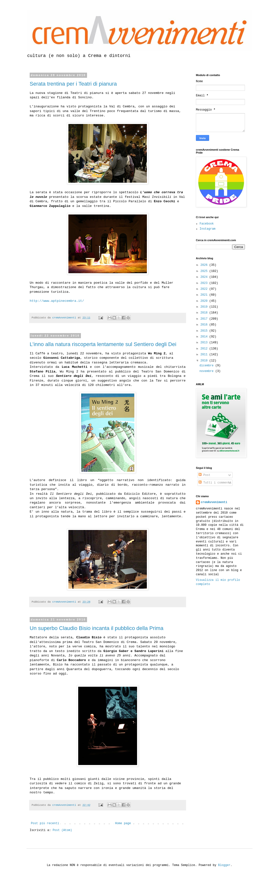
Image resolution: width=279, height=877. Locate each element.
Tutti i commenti (215, 482)
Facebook (207, 223)
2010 (205, 360)
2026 (205, 265)
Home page (123, 823)
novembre (207, 371)
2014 (205, 336)
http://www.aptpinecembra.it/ (57, 301)
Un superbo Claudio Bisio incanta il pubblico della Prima (96, 628)
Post (204, 475)
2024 (205, 277)
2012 (205, 348)
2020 (205, 301)
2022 (205, 289)
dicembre (207, 365)
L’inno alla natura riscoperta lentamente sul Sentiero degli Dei (103, 344)
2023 (205, 283)
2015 (205, 331)
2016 (205, 324)
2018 (205, 313)
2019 (205, 307)
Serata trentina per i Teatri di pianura (73, 84)
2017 (205, 319)
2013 (205, 342)
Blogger (224, 865)
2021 (205, 295)
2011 (205, 354)
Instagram (208, 229)
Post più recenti (45, 823)
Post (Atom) (62, 830)
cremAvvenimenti (214, 502)
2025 (205, 271)
